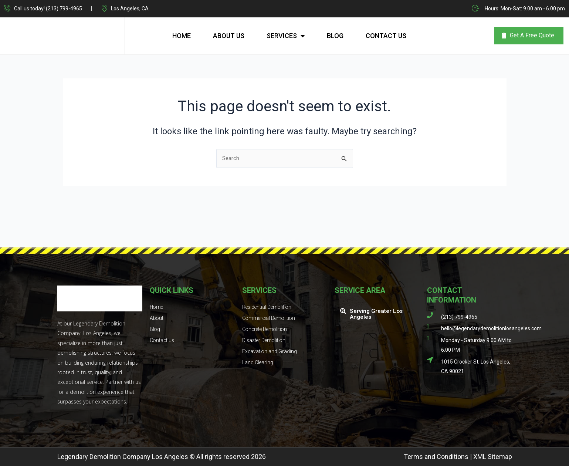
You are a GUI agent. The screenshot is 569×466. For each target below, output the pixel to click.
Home (181, 35)
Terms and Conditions (436, 456)
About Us (228, 35)
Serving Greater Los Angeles (378, 313)
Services (286, 35)
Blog (335, 35)
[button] (377, 314)
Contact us (386, 35)
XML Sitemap (492, 456)
